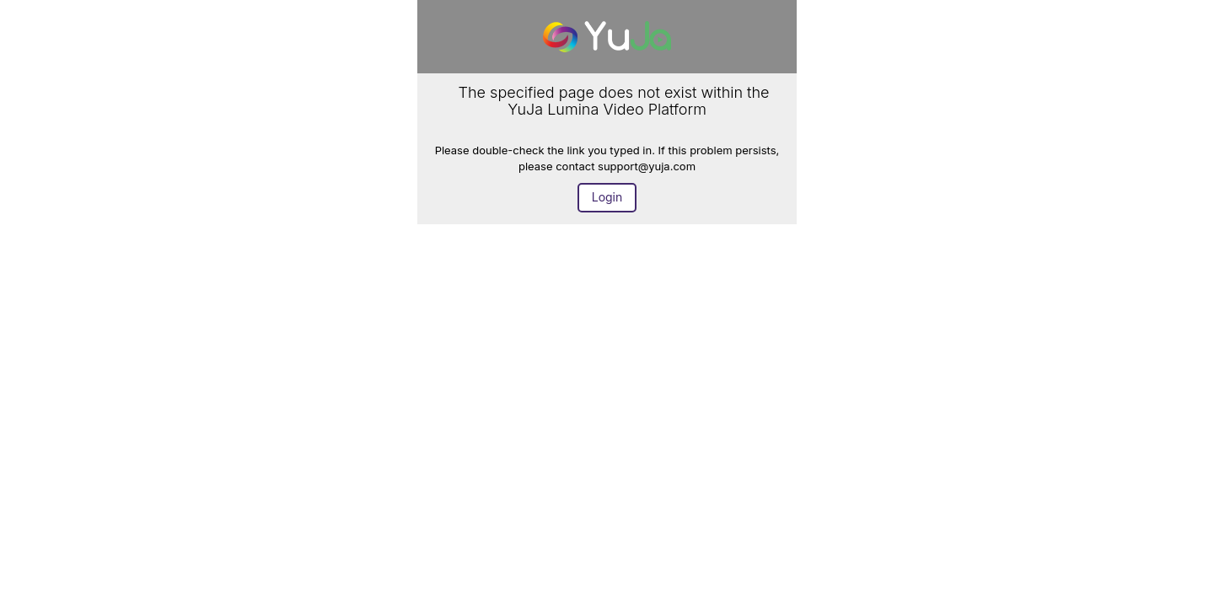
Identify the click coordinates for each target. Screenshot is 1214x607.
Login (607, 197)
